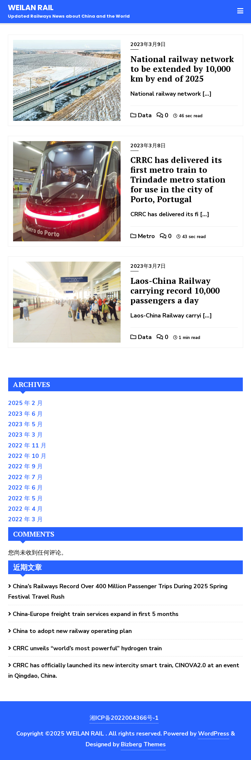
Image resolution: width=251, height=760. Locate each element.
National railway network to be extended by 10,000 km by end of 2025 (182, 69)
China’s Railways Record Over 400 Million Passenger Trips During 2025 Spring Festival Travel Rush (117, 591)
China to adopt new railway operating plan (72, 631)
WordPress (213, 733)
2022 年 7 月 (25, 477)
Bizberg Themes (143, 744)
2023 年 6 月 (25, 414)
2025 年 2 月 (25, 403)
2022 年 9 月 (25, 466)
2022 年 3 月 (25, 519)
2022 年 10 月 (27, 456)
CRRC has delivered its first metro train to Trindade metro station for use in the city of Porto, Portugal (178, 179)
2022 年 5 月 (25, 498)
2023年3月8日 (148, 145)
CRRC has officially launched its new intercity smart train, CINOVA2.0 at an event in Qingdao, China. (123, 670)
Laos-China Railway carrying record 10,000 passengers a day (175, 290)
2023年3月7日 (148, 266)
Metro (142, 236)
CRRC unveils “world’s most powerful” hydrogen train (87, 648)
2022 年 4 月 (25, 509)
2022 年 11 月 (27, 445)
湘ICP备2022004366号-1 (124, 718)
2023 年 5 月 (25, 424)
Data (141, 115)
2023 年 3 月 (25, 435)
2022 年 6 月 (25, 488)
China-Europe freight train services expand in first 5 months (95, 614)
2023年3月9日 (148, 44)
